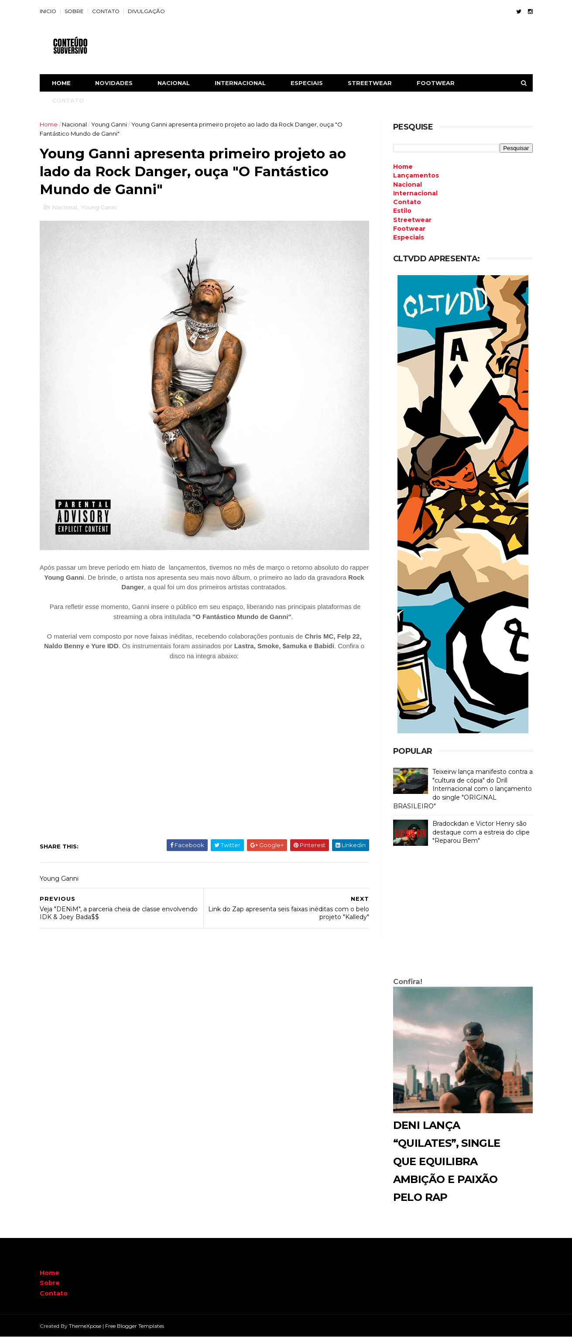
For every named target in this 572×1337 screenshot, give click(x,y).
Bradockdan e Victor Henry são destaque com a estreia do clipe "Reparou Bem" (481, 832)
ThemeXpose (85, 1326)
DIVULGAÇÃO (146, 11)
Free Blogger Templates (134, 1326)
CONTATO (106, 11)
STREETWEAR (370, 82)
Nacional (74, 124)
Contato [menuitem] (407, 202)
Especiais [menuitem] (408, 237)
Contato (54, 1293)
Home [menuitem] (403, 167)
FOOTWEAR (436, 82)
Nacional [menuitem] (407, 184)
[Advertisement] (463, 913)
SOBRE (74, 11)
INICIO (48, 11)
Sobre (50, 1283)
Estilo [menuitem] (402, 211)
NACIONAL (174, 82)
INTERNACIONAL (240, 82)
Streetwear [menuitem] (412, 220)
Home (61, 82)
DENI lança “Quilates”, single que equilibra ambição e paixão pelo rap (446, 1161)
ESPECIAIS (307, 82)
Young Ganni (109, 124)
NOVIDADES (114, 82)
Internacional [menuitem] (415, 193)
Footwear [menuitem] (409, 229)
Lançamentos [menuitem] (416, 175)
